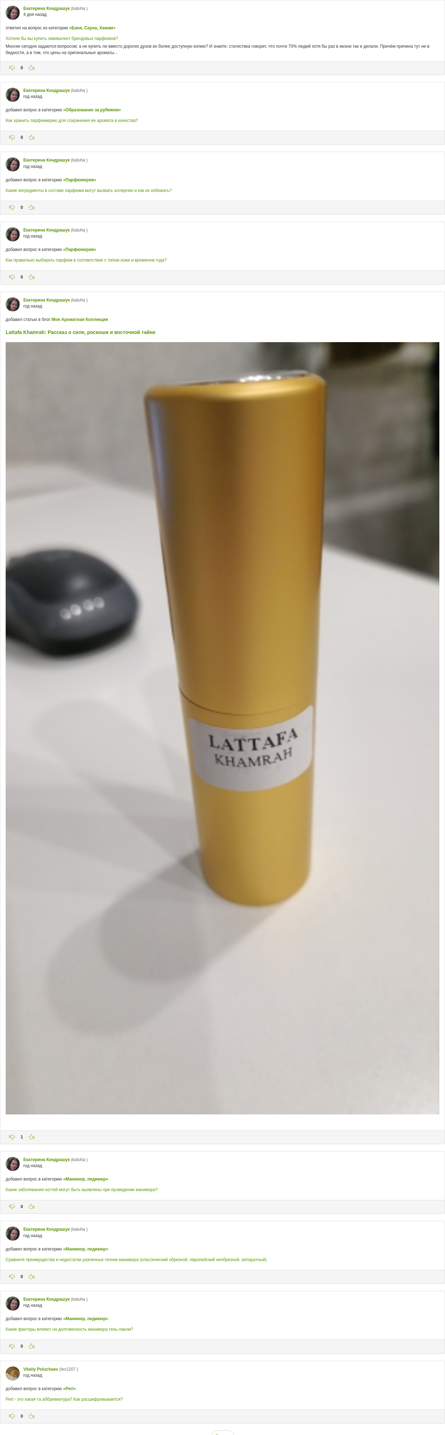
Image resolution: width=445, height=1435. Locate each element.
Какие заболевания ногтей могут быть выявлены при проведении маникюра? (82, 1189)
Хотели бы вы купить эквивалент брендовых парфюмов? (62, 38)
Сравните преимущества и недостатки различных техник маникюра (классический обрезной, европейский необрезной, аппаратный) (136, 1259)
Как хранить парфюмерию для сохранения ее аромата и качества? (72, 120)
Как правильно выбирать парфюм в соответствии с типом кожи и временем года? (86, 260)
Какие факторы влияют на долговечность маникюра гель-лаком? (69, 1329)
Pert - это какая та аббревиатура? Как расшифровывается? (64, 1399)
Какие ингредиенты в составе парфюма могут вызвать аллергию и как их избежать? (88, 190)
